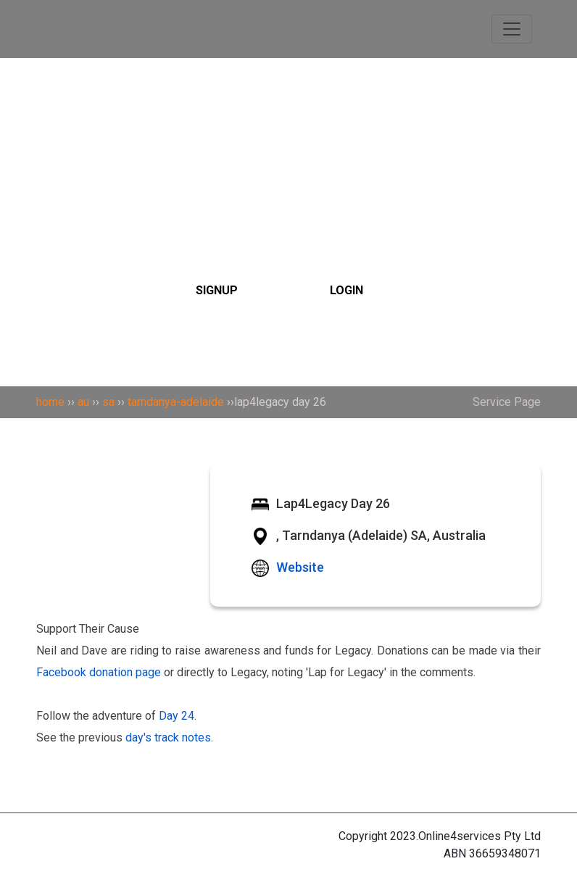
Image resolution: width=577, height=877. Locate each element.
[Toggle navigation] (511, 28)
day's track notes (168, 737)
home (50, 402)
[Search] (288, 201)
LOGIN (346, 290)
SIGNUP (217, 290)
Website (300, 567)
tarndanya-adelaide (176, 402)
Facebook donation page (98, 672)
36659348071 (505, 853)
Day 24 (176, 716)
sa (108, 402)
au (83, 402)
